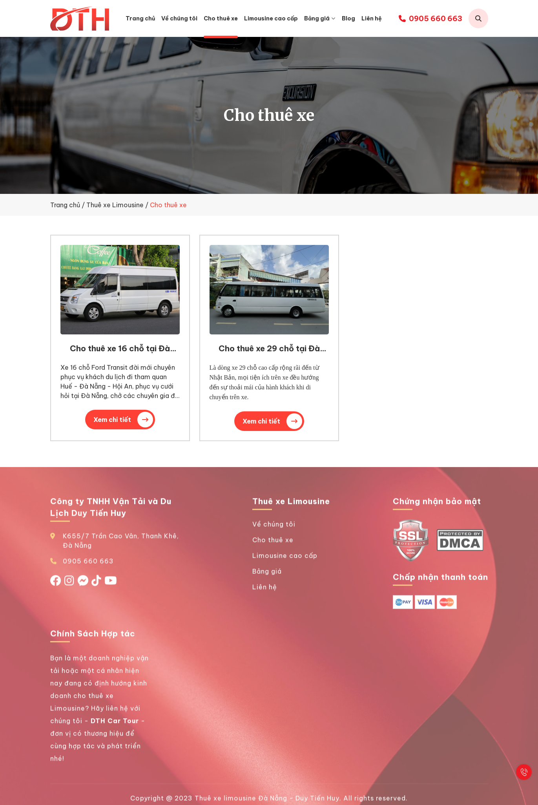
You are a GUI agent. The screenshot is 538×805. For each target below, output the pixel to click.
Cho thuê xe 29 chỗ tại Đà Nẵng (269, 355)
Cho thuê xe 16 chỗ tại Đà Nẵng (120, 354)
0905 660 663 (430, 18)
